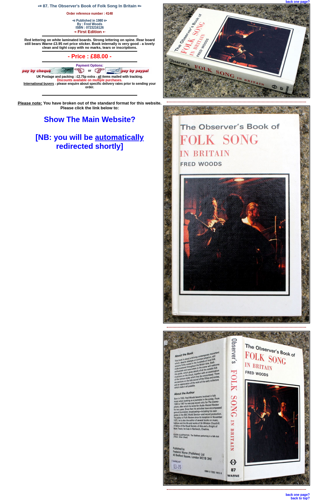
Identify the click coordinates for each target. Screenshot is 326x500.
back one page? (298, 2)
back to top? (300, 498)
